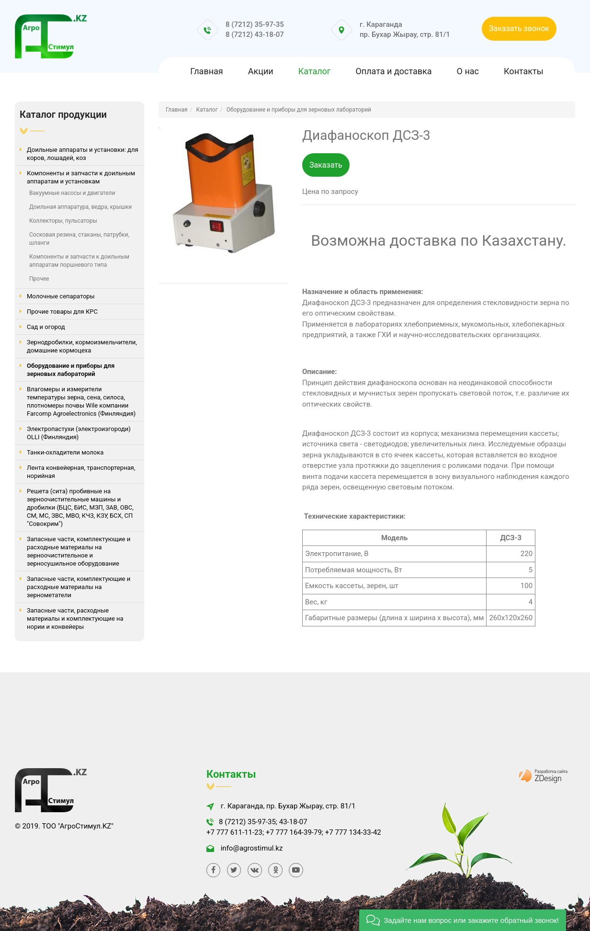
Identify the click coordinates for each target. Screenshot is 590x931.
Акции (260, 71)
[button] (462, 920)
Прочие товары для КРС (62, 311)
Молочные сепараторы (61, 296)
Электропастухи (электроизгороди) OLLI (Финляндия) (79, 433)
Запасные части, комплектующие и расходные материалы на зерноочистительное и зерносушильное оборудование (78, 551)
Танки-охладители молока (65, 452)
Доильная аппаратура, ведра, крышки (80, 207)
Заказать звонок (519, 28)
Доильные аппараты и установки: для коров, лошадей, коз (82, 153)
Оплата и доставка (393, 71)
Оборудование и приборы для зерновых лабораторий (70, 369)
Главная (206, 71)
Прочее (39, 278)
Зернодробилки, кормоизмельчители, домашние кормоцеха (82, 346)
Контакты (524, 71)
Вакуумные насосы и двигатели (72, 193)
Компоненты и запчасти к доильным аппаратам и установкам (81, 177)
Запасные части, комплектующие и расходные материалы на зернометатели (78, 587)
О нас (468, 71)
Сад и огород (46, 326)
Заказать (325, 165)
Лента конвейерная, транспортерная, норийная (81, 471)
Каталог (314, 71)
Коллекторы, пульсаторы (63, 220)
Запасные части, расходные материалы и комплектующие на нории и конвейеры (75, 618)
